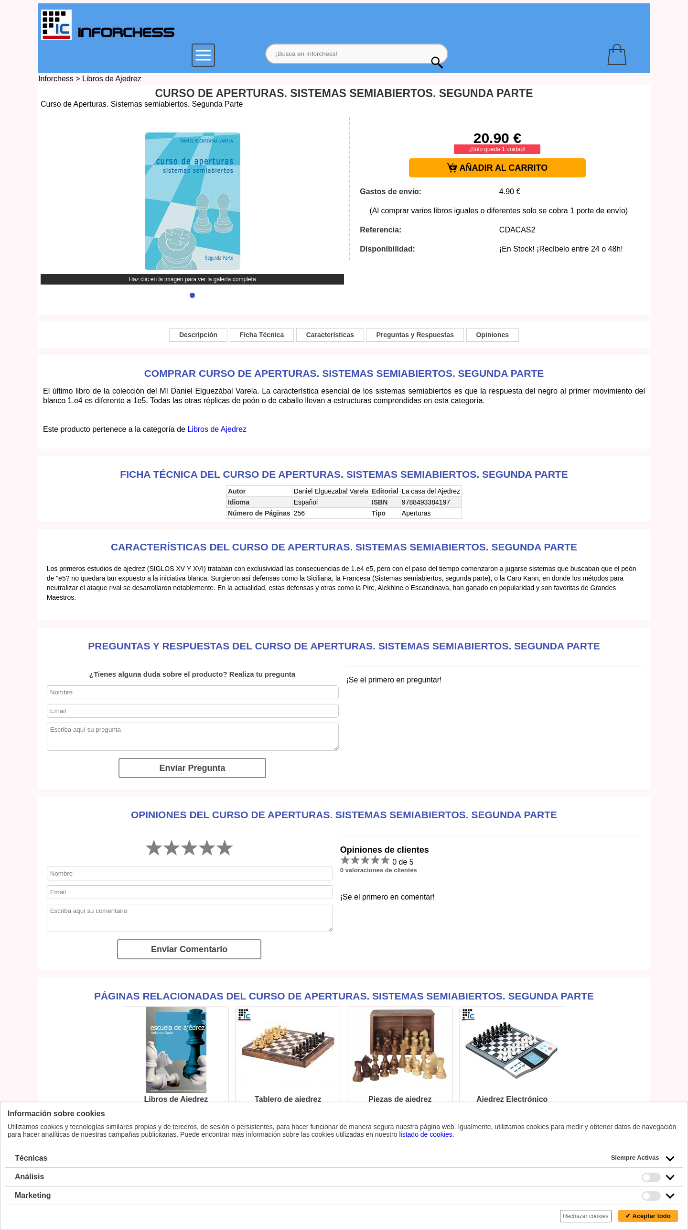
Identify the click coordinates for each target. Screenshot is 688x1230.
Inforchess (56, 79)
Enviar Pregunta (192, 768)
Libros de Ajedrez (111, 79)
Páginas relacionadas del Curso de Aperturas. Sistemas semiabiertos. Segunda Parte (344, 995)
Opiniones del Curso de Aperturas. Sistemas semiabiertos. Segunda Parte (344, 814)
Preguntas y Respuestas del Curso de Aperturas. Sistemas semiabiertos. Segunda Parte (344, 645)
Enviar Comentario (189, 949)
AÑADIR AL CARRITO (497, 168)
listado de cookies (425, 1134)
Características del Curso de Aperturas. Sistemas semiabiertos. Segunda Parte (344, 546)
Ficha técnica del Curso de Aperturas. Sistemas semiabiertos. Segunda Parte (344, 474)
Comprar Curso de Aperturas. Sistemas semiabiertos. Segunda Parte (344, 373)
